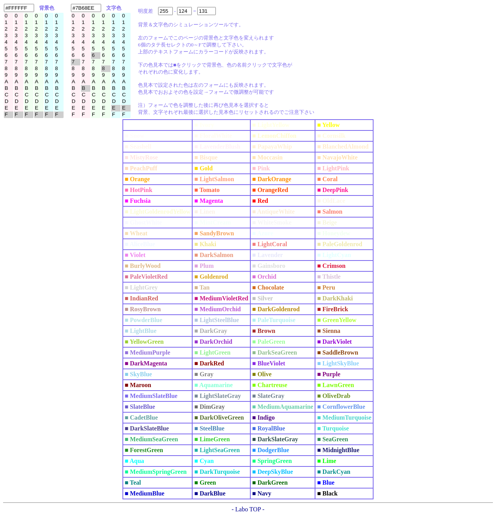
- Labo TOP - (248, 509)
